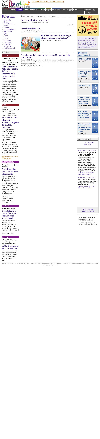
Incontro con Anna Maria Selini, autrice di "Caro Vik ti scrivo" (84, 74)
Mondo (19, 10)
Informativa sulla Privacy (64, 263)
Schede (5, 237)
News (6, 22)
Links (5, 37)
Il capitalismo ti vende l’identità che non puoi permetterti (9, 214)
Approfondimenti (10, 29)
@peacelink (81, 150)
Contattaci (44, 1)
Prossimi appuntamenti (84, 54)
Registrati (87, 10)
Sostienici (60, 1)
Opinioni (7, 27)
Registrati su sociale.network (88, 210)
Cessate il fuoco (84, 85)
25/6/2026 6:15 (91, 177)
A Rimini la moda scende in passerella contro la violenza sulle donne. (84, 127)
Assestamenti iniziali (30, 28)
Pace (6, 10)
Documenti (8, 31)
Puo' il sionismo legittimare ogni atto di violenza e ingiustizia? (56, 36)
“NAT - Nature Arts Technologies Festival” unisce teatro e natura (84, 114)
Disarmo (5, 56)
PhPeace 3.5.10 (51, 263)
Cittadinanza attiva (30, 10)
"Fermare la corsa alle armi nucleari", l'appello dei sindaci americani (10, 122)
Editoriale (7, 20)
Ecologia (42, 10)
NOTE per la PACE (84, 59)
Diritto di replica (90, 263)
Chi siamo (35, 1)
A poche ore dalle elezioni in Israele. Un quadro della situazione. (45, 56)
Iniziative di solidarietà (8, 45)
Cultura (12, 10)
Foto (5, 33)
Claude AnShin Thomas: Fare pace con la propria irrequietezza (84, 100)
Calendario (56, 10)
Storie (6, 26)
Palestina (8, 16)
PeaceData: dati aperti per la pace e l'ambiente (10, 171)
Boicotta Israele (9, 24)
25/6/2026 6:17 (91, 150)
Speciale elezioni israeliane (46, 16)
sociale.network (84, 139)
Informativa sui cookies (78, 263)
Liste (63, 10)
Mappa (69, 10)
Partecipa (52, 1)
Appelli (6, 39)
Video (6, 35)
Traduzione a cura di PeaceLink (10, 158)
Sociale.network (9, 48)
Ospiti (48, 10)
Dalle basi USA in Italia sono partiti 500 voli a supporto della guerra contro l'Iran (10, 72)
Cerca (75, 10)
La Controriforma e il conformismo (10, 247)
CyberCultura (8, 162)
